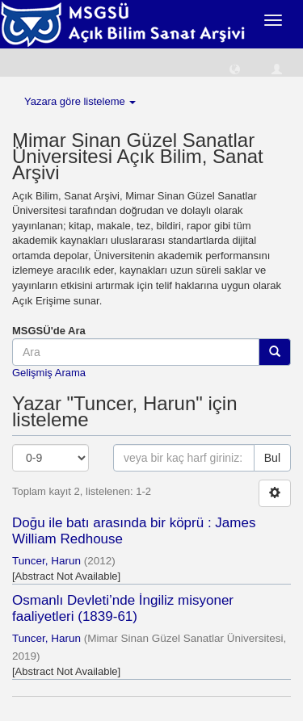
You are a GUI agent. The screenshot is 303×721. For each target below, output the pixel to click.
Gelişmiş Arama (49, 373)
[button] (235, 68)
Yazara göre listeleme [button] (80, 101)
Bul (272, 457)
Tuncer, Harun (46, 561)
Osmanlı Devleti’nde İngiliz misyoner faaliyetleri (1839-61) (123, 608)
